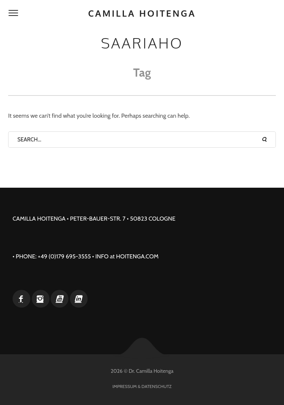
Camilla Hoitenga (142, 13)
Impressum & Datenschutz (142, 386)
